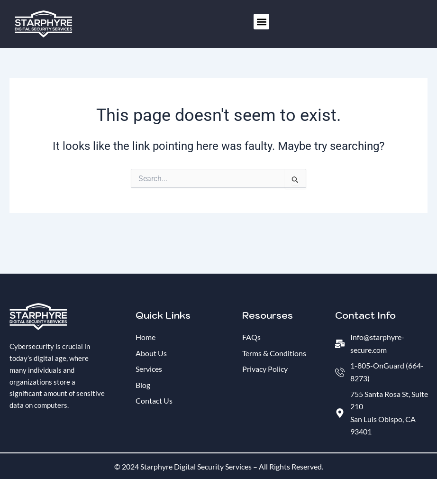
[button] (261, 21)
